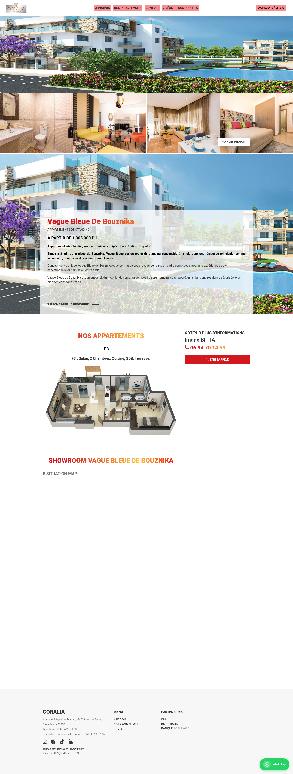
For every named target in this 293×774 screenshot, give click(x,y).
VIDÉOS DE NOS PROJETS (180, 8)
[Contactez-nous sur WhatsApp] (274, 764)
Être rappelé (217, 359)
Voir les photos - (234, 141)
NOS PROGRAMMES (127, 8)
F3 (106, 349)
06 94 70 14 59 (205, 348)
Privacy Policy (76, 749)
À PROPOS (102, 8)
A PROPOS (120, 719)
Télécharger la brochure (68, 304)
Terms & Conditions (53, 749)
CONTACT (152, 8)
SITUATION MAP (60, 473)
